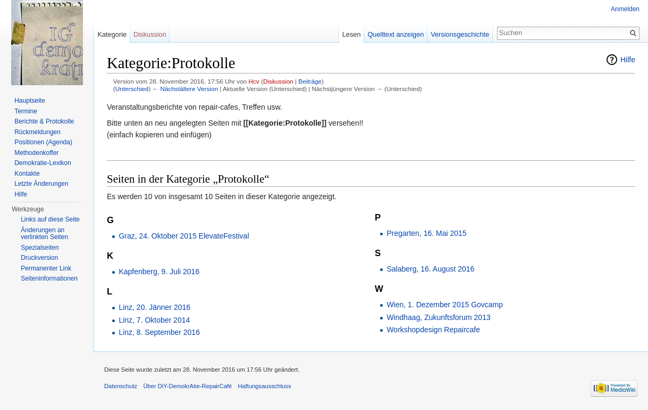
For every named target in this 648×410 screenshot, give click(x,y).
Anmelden (625, 9)
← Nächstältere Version (185, 88)
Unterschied (132, 88)
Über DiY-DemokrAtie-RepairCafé (187, 386)
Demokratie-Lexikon (42, 163)
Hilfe (627, 59)
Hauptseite (29, 100)
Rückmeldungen (37, 132)
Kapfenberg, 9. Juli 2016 (159, 271)
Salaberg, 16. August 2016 (430, 269)
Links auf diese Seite (50, 219)
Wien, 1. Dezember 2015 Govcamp (444, 304)
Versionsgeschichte (460, 34)
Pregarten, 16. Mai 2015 (426, 233)
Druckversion (39, 257)
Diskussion (278, 81)
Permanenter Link (46, 268)
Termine (25, 111)
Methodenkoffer (36, 153)
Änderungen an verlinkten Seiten (44, 233)
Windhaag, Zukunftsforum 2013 (438, 317)
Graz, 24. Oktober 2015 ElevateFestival (184, 236)
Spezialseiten (39, 247)
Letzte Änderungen (41, 183)
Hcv (253, 81)
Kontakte (26, 173)
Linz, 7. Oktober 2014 (154, 320)
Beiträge (310, 81)
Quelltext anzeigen (395, 34)
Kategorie (112, 34)
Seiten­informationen (49, 278)
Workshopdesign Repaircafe (433, 329)
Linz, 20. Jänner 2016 (154, 307)
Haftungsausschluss (264, 386)
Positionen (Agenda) (43, 142)
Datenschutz (120, 386)
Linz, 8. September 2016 (159, 332)
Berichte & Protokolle (44, 121)
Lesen (351, 34)
